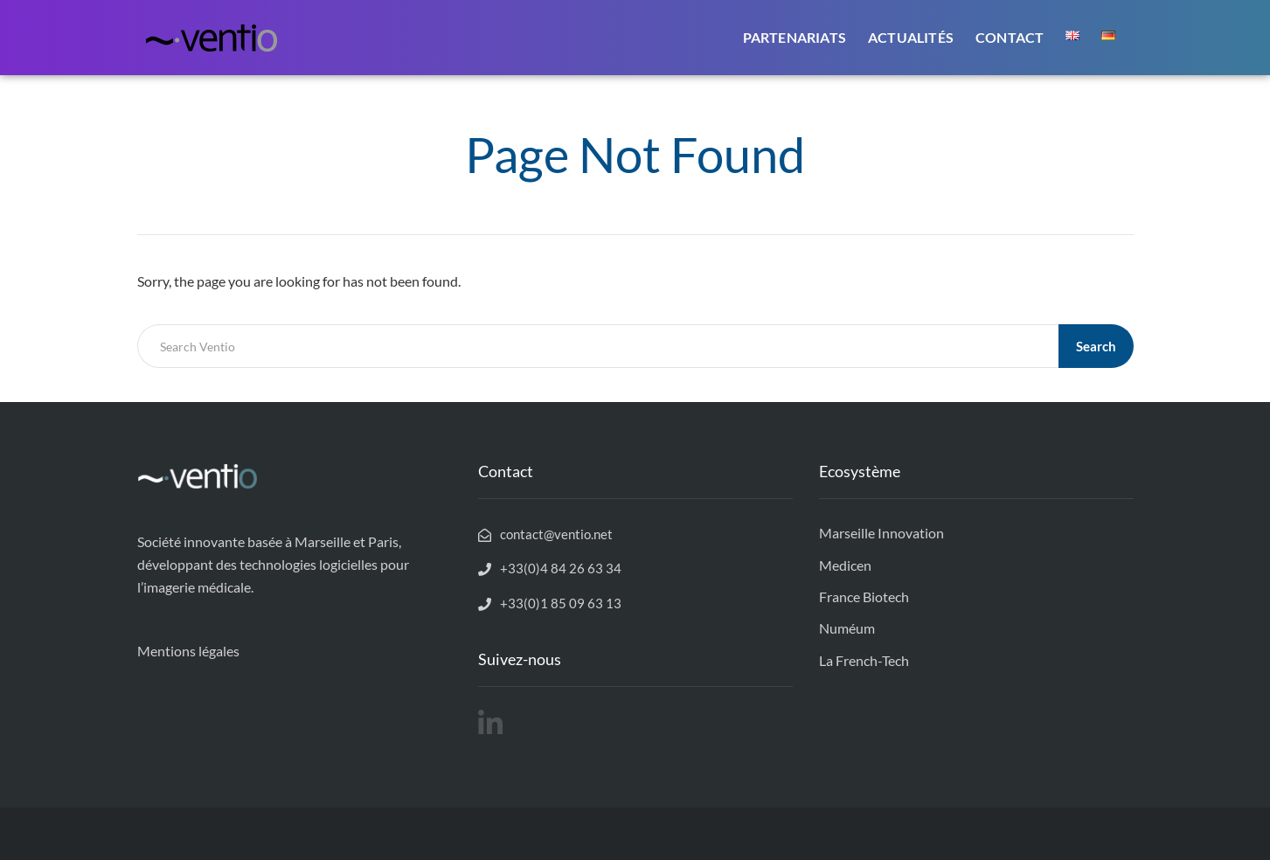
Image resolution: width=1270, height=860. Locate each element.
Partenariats (794, 37)
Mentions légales (188, 650)
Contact (1009, 37)
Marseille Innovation (881, 532)
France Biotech (864, 596)
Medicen (845, 565)
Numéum (847, 628)
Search (1096, 346)
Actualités (911, 37)
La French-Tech (864, 660)
